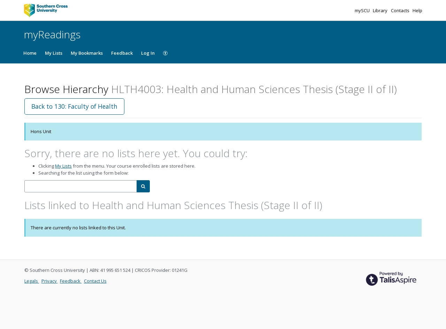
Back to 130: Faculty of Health (74, 106)
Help (417, 10)
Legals (31, 281)
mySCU (363, 10)
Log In (148, 53)
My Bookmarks (87, 53)
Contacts (400, 10)
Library (381, 10)
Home (30, 53)
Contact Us (95, 281)
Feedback (122, 53)
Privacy (49, 281)
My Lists (53, 53)
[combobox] (80, 186)
